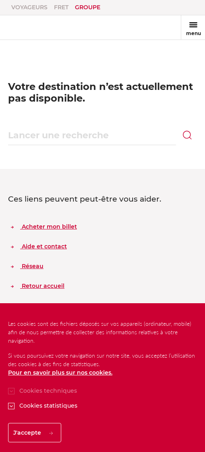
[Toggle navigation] (193, 27)
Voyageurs (29, 7)
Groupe (87, 7)
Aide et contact (39, 246)
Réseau (27, 266)
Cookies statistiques (48, 405)
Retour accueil (37, 286)
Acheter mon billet (44, 226)
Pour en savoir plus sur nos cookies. (60, 372)
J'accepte (33, 432)
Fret (61, 7)
